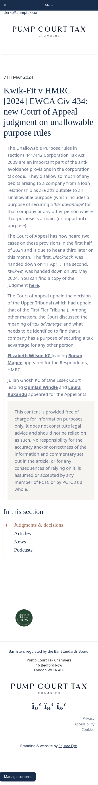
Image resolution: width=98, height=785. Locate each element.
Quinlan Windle (41, 387)
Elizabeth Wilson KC (30, 356)
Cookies (87, 729)
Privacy (88, 718)
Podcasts (23, 550)
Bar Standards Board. (71, 651)
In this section (23, 511)
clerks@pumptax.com (21, 12)
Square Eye (67, 745)
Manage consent (18, 776)
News (20, 542)
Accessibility (84, 724)
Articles (22, 533)
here (34, 285)
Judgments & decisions (38, 525)
